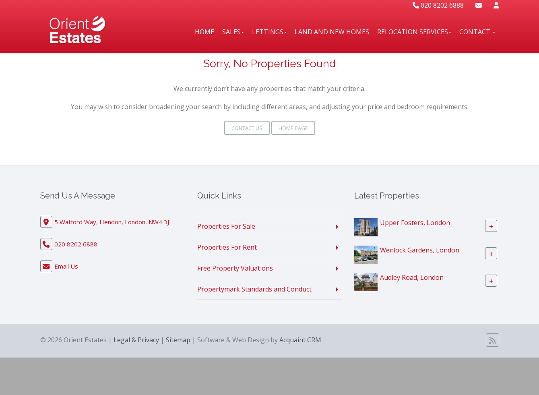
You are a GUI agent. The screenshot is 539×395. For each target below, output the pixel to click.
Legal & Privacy (136, 339)
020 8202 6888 (438, 5)
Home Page (293, 128)
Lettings (269, 31)
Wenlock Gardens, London (419, 250)
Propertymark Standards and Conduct (254, 289)
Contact (477, 31)
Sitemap (178, 339)
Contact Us (246, 128)
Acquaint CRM (300, 339)
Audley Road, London (412, 277)
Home (204, 31)
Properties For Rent (227, 247)
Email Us (66, 266)
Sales (233, 31)
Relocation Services (414, 31)
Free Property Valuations (235, 268)
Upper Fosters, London (415, 222)
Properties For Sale (226, 226)
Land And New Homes (332, 31)
